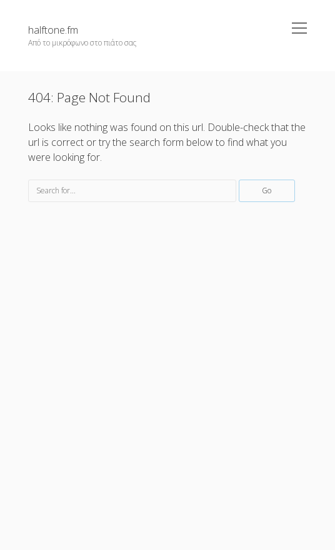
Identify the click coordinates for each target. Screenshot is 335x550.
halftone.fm (53, 30)
